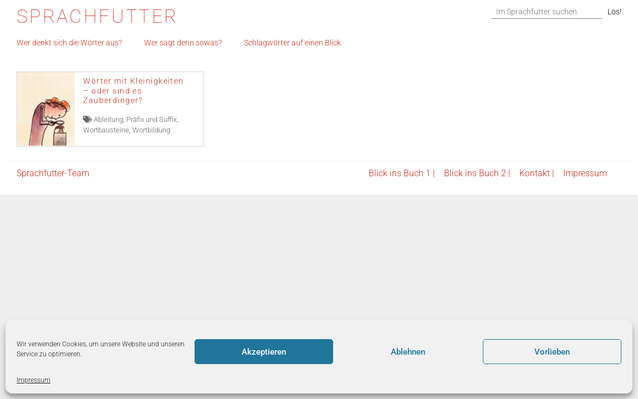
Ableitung (108, 119)
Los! (614, 12)
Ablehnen (408, 352)
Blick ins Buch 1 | (402, 173)
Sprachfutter (97, 16)
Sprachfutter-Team (53, 173)
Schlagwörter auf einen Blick (292, 43)
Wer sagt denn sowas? (183, 43)
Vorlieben (552, 352)
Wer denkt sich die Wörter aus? (69, 43)
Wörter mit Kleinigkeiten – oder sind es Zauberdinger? (133, 90)
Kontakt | (536, 173)
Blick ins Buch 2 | (477, 173)
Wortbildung (151, 130)
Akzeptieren (264, 352)
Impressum (33, 380)
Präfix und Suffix (151, 119)
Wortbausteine (106, 130)
